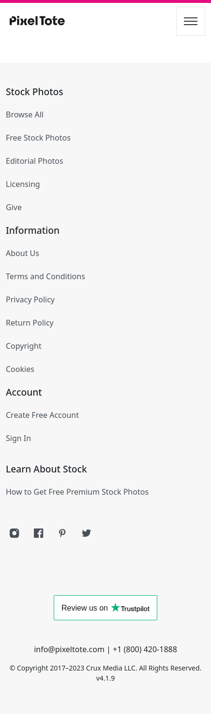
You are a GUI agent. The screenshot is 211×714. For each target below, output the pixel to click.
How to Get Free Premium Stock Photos (77, 491)
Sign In (18, 438)
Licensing (23, 184)
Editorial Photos (34, 161)
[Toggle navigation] (190, 21)
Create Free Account (42, 415)
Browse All (25, 114)
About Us (22, 253)
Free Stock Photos (38, 137)
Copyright (24, 346)
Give (14, 207)
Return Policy (30, 322)
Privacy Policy (30, 299)
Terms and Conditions (45, 276)
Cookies (20, 369)
